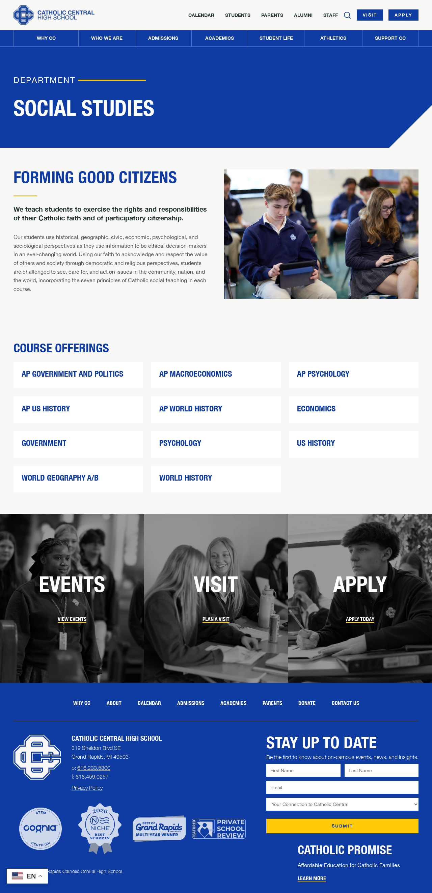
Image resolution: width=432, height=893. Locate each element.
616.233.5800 (93, 768)
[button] (106, 38)
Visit (370, 15)
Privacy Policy (87, 788)
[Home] (54, 15)
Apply (403, 15)
